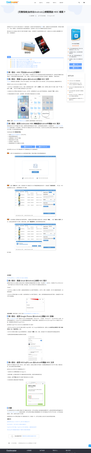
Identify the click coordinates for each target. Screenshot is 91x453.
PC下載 (75, 64)
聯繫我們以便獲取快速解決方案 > (29, 436)
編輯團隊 (32, 15)
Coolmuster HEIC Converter (13, 412)
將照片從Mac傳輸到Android (20, 120)
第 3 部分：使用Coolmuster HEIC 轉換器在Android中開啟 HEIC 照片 (26, 62)
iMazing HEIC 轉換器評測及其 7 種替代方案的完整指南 (18, 429)
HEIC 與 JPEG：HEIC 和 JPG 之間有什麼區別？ (16, 424)
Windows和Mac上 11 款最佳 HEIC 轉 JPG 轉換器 (17, 278)
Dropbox (9, 81)
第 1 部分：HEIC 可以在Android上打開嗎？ (21, 59)
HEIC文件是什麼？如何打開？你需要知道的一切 (76, 91)
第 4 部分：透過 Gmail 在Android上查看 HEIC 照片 (22, 64)
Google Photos (13, 318)
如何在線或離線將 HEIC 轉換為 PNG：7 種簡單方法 (76, 99)
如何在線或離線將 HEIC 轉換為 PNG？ (31, 313)
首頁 (35, 2)
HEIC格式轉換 (43, 15)
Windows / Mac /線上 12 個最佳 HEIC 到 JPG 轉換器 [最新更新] (76, 95)
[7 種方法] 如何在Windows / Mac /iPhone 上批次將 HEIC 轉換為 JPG (75, 84)
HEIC (42, 26)
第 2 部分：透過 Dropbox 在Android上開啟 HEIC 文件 (23, 61)
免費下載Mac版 (43, 147)
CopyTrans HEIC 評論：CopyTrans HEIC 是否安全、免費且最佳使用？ (22, 427)
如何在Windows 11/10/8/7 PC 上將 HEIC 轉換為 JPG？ (18, 421)
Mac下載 (76, 68)
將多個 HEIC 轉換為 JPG (16, 134)
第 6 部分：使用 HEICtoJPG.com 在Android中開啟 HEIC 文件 (24, 67)
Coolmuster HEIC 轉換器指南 (74, 80)
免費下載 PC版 (28, 147)
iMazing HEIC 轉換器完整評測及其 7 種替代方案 (76, 87)
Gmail (46, 283)
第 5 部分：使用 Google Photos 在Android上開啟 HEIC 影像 (24, 65)
